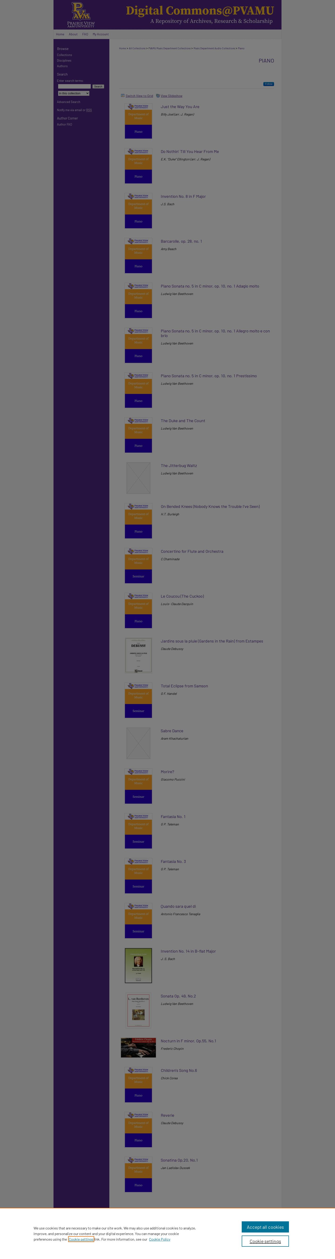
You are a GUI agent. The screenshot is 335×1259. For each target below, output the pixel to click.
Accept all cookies (265, 1227)
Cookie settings (81, 1239)
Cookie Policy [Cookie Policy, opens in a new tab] (159, 1239)
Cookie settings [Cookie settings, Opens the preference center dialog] (265, 1241)
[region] (167, 1233)
